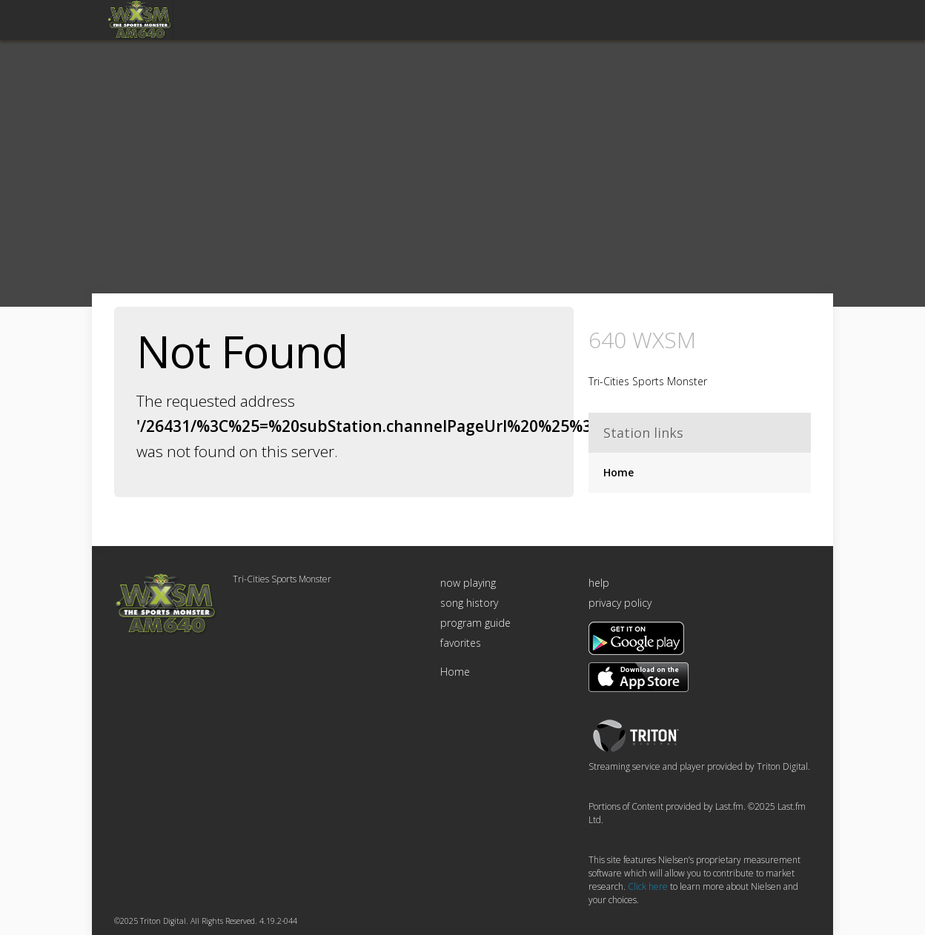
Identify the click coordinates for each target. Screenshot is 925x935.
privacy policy (620, 603)
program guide (475, 623)
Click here (648, 886)
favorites (460, 643)
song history (469, 603)
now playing (468, 583)
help (599, 583)
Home (618, 472)
